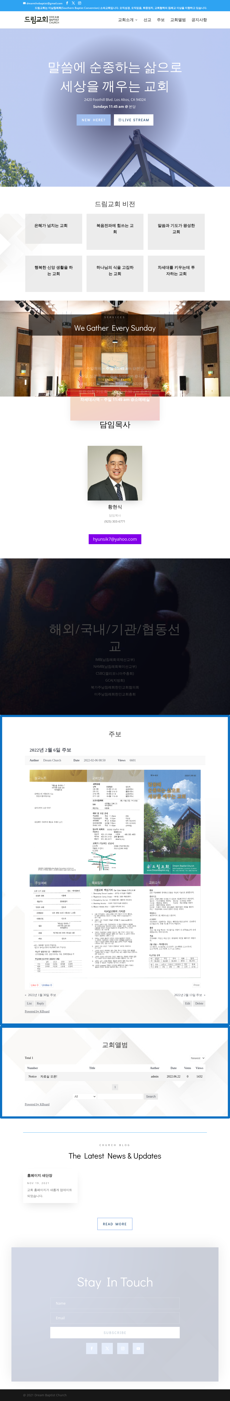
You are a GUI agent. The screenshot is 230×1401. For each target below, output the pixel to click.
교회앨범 (178, 20)
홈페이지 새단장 (39, 1175)
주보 (161, 20)
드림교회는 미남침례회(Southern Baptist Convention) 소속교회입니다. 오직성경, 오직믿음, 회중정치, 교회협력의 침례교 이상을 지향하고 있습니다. (121, 8)
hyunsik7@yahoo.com (115, 539)
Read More (115, 1224)
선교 (147, 20)
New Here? (94, 120)
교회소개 (126, 20)
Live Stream (136, 120)
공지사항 (199, 20)
